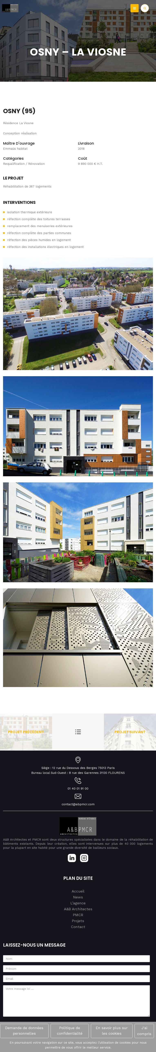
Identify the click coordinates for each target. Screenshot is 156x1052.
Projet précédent (26, 731)
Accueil (78, 891)
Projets (78, 921)
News (78, 897)
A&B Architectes (78, 909)
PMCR (78, 915)
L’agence (78, 903)
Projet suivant (130, 731)
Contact (78, 927)
